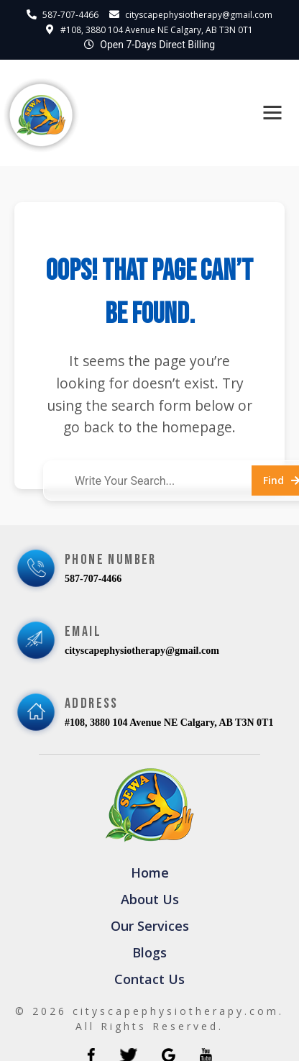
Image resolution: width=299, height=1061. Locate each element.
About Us (150, 899)
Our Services (150, 925)
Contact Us (149, 979)
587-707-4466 (70, 15)
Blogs (149, 952)
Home (150, 872)
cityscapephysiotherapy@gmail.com (198, 15)
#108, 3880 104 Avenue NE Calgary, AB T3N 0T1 (156, 30)
